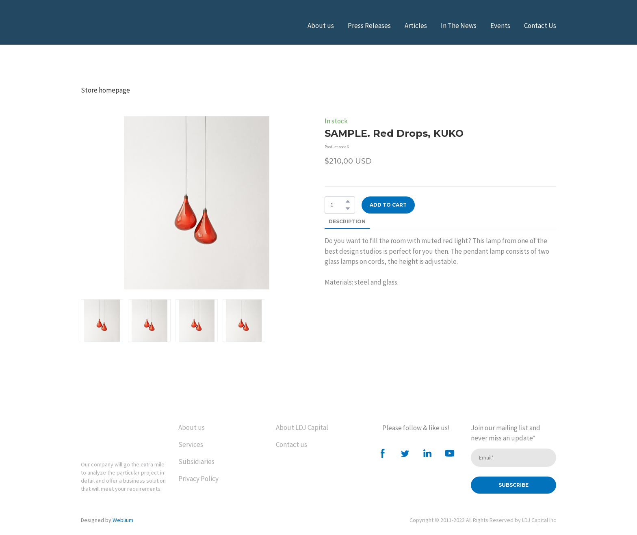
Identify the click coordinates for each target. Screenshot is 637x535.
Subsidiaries (196, 461)
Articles (416, 25)
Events (500, 25)
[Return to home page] (115, 436)
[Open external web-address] (121, 25)
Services (190, 444)
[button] (348, 201)
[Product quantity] (338, 205)
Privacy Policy (198, 478)
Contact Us (540, 25)
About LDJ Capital (302, 427)
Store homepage (105, 90)
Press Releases (369, 25)
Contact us (291, 444)
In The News (459, 25)
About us (321, 25)
